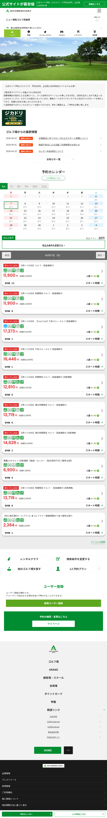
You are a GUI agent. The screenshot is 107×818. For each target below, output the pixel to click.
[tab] (4, 186)
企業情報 (6, 773)
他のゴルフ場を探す (24, 569)
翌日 (100, 255)
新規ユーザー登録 (72, 603)
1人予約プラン (78, 569)
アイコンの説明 (98, 541)
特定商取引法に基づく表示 (14, 805)
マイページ (60, 623)
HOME (48, 750)
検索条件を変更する (73, 559)
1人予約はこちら (88, 814)
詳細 (96, 4)
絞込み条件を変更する (52, 245)
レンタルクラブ (22, 559)
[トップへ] (68, 750)
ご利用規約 (7, 792)
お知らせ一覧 (60, 159)
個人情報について (10, 798)
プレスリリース (9, 779)
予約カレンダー (35, 814)
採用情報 (6, 786)
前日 (6, 255)
